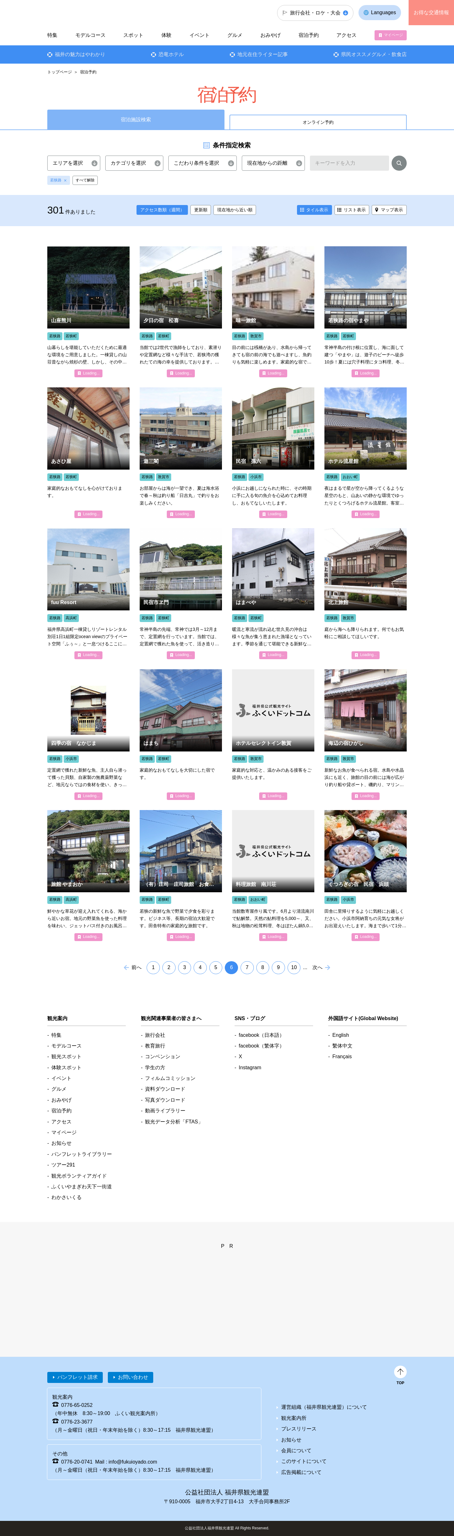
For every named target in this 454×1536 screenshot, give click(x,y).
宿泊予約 (309, 35)
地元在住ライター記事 (262, 54)
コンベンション (162, 1056)
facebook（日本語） (261, 1035)
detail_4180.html (365, 311)
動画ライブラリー (165, 1110)
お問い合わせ (133, 1377)
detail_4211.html (365, 734)
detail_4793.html (88, 875)
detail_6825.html (88, 311)
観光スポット (66, 1056)
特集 (52, 35)
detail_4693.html (181, 875)
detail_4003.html (273, 452)
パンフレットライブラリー (81, 1154)
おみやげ (270, 35)
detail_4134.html (88, 734)
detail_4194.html (365, 875)
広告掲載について (301, 1472)
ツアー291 (63, 1165)
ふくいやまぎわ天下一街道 (81, 1186)
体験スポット (66, 1067)
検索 (399, 164)
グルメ (234, 35)
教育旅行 (155, 1045)
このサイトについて (304, 1461)
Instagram (250, 1067)
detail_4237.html (181, 593)
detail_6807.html (88, 593)
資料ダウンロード (165, 1089)
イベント (199, 35)
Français (342, 1056)
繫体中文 (342, 1045)
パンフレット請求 (77, 1377)
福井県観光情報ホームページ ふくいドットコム (89, 12)
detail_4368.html (273, 734)
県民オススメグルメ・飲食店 (374, 54)
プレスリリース (299, 1428)
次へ (317, 967)
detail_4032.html (181, 311)
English (340, 1035)
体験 (166, 35)
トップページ (59, 72)
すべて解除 (85, 180)
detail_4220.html (273, 593)
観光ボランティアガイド (79, 1176)
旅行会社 (155, 1035)
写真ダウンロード (165, 1100)
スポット (133, 35)
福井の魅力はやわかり (80, 54)
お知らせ (61, 1143)
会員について (296, 1450)
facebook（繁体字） (261, 1045)
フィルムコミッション (170, 1078)
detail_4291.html (273, 311)
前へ (136, 967)
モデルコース (90, 35)
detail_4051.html (181, 734)
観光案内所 (293, 1418)
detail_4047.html (88, 452)
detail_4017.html (181, 452)
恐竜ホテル (171, 54)
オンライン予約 (318, 122)
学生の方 (155, 1067)
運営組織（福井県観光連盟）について (324, 1407)
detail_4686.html (365, 452)
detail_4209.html (365, 593)
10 (294, 967)
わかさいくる (66, 1197)
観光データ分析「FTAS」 (174, 1121)
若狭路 (55, 180)
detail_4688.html (273, 875)
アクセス (346, 35)
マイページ (393, 35)
